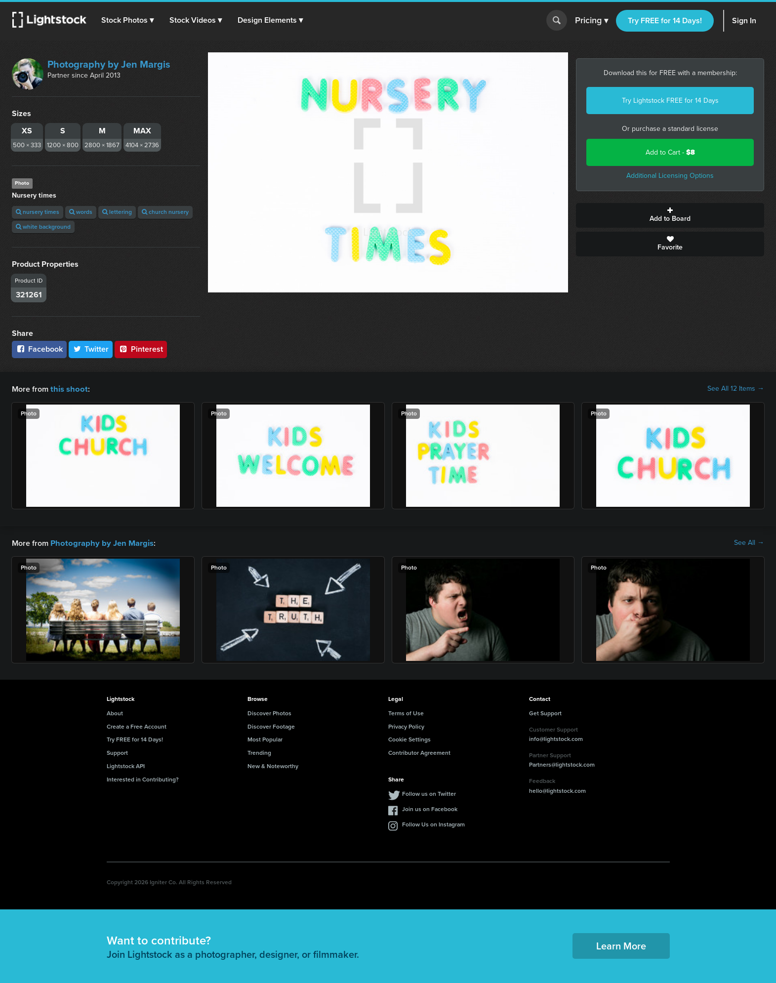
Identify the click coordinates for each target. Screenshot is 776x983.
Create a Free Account (136, 725)
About (115, 712)
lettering (117, 211)
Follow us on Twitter (429, 792)
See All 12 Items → (735, 389)
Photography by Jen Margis (108, 64)
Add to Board (670, 215)
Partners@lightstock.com (562, 763)
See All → (749, 542)
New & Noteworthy (272, 765)
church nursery (165, 211)
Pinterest (141, 349)
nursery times (37, 211)
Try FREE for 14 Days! (665, 20)
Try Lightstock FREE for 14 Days (670, 100)
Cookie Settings (409, 738)
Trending (259, 751)
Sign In (744, 20)
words (80, 211)
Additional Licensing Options (670, 175)
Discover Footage (271, 725)
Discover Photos (269, 712)
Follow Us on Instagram (433, 823)
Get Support (545, 712)
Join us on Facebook (429, 808)
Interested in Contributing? (143, 778)
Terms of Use (406, 712)
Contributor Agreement (419, 751)
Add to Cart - (670, 152)
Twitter (91, 349)
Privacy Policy (406, 725)
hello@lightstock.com (557, 789)
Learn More (621, 945)
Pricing (591, 21)
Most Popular (265, 738)
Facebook (39, 349)
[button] (128, 20)
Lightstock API (126, 765)
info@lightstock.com (556, 738)
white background (43, 226)
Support (117, 751)
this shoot (67, 388)
